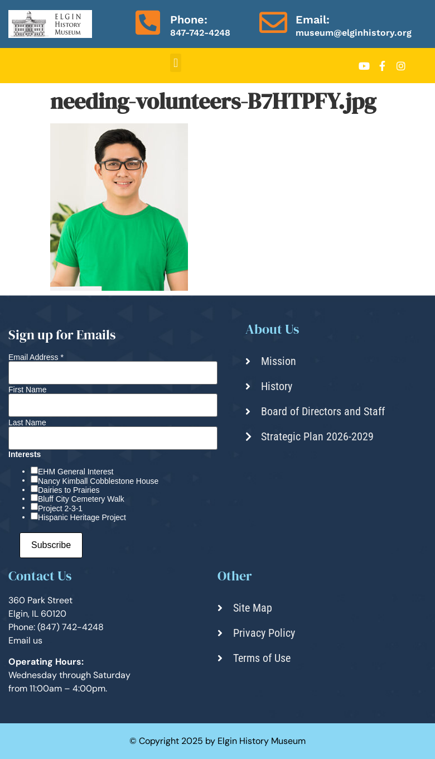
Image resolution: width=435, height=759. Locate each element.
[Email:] (273, 22)
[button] (175, 63)
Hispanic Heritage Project (82, 517)
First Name (27, 389)
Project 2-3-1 (60, 508)
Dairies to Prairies (68, 490)
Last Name (27, 422)
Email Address (36, 357)
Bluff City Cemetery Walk (81, 499)
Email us (25, 640)
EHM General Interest (75, 471)
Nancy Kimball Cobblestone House (98, 481)
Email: (313, 19)
